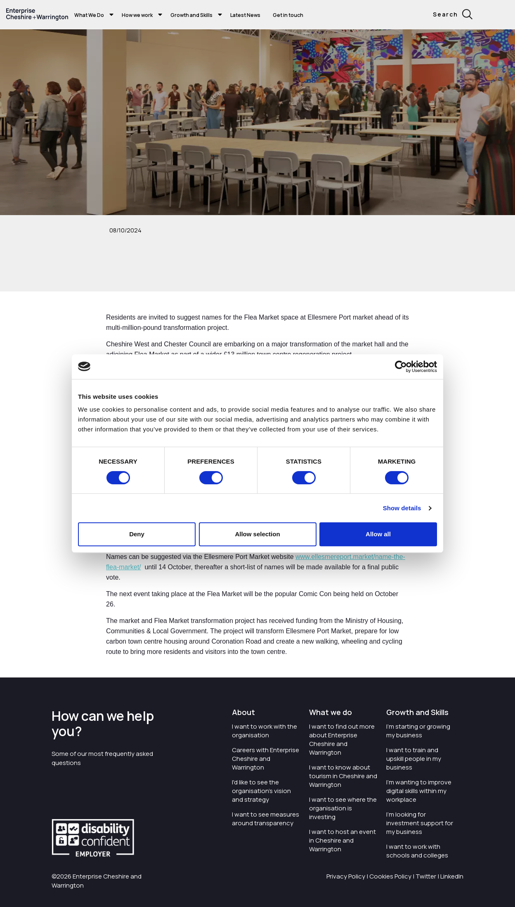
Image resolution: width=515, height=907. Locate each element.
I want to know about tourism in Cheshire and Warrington (343, 776)
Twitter (426, 876)
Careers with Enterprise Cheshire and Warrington (265, 759)
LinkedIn (451, 876)
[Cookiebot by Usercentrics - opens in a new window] (401, 366)
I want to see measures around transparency (265, 818)
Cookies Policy (390, 876)
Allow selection (257, 534)
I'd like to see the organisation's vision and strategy (261, 791)
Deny (136, 534)
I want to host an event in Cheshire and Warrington (342, 840)
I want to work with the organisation (264, 730)
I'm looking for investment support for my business (419, 823)
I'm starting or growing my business (418, 730)
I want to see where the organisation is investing (343, 808)
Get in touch (288, 15)
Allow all (378, 534)
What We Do (89, 15)
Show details (402, 508)
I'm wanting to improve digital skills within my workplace (418, 791)
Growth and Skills (191, 15)
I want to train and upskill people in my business (413, 759)
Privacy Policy (345, 876)
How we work (137, 15)
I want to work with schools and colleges (417, 851)
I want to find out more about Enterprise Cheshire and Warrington (342, 739)
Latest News (245, 15)
